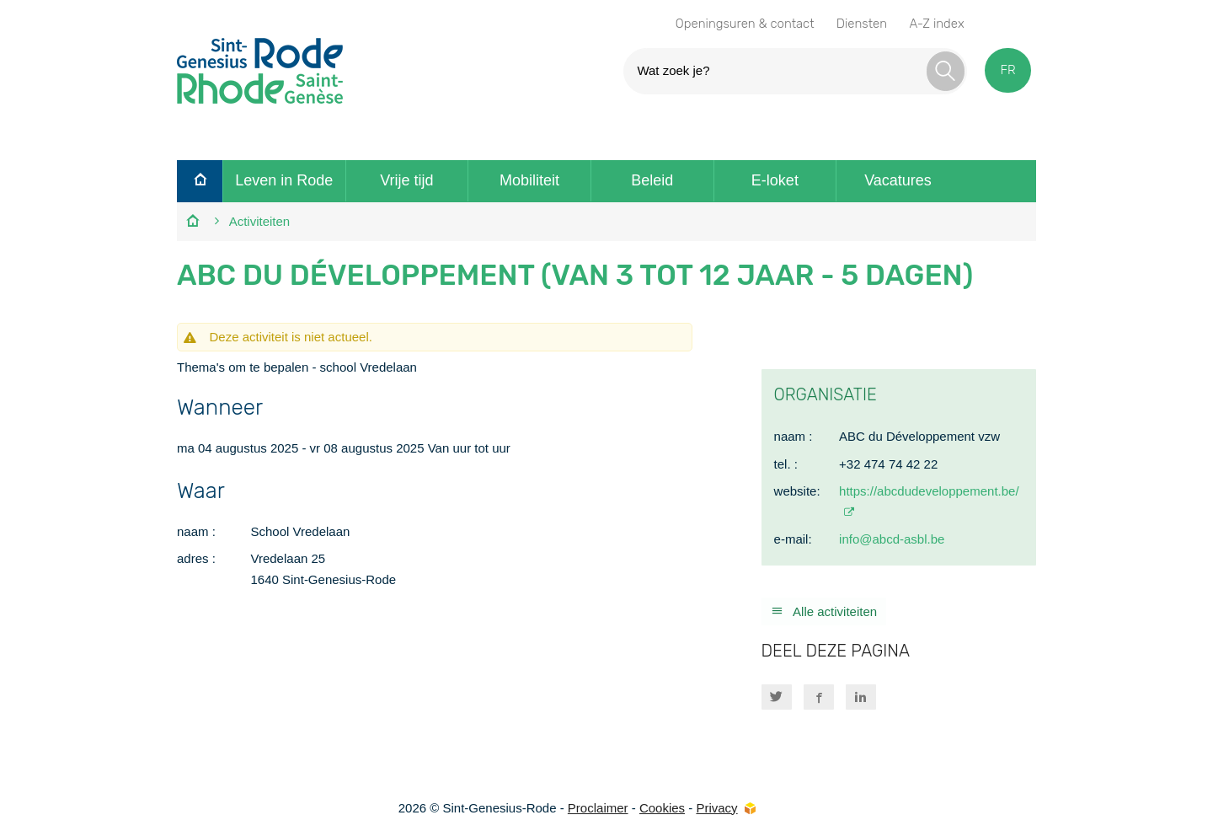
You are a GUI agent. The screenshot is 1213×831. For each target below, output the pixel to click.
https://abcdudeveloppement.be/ (929, 491)
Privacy (716, 808)
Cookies (662, 808)
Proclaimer (598, 808)
